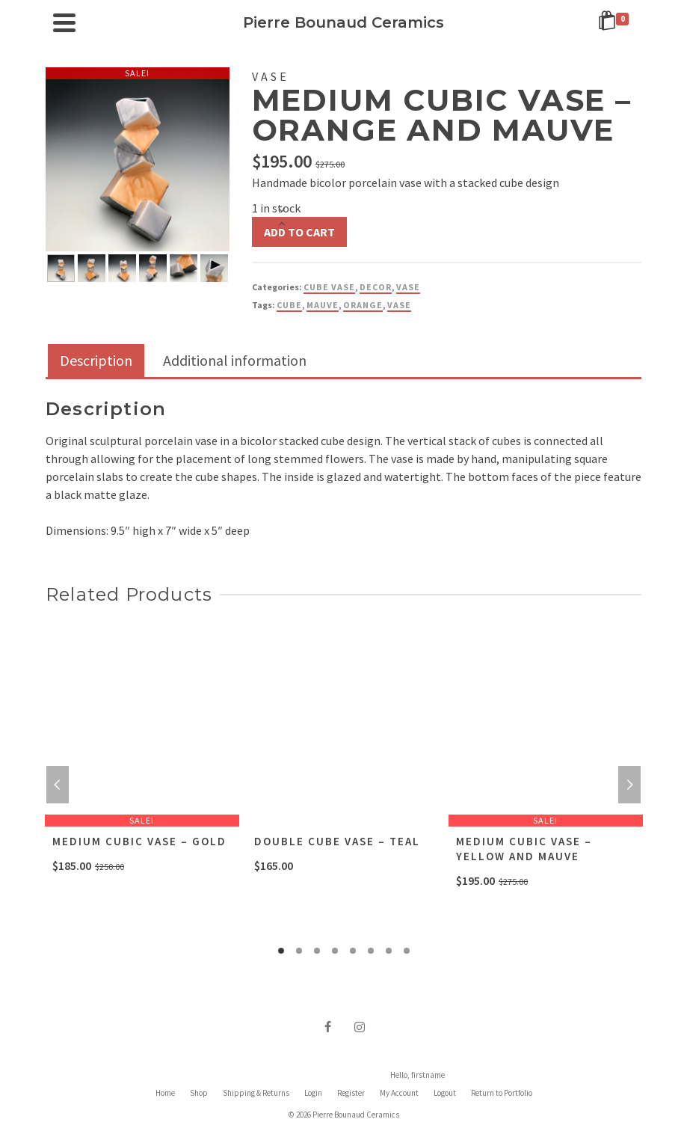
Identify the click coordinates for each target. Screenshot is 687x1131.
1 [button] (281, 950)
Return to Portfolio (501, 1093)
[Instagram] (359, 1026)
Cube (289, 304)
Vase (408, 286)
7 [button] (388, 950)
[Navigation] (64, 22)
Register (351, 1093)
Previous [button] (57, 784)
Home (165, 1093)
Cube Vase (329, 286)
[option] (61, 266)
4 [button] (334, 950)
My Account (399, 1093)
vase (399, 304)
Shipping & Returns (256, 1093)
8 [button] (406, 950)
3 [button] (316, 950)
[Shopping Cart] (616, 22)
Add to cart (299, 231)
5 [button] (352, 950)
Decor (376, 286)
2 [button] (299, 950)
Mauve (322, 304)
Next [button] (629, 784)
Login (313, 1093)
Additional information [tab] (234, 360)
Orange (363, 304)
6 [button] (370, 950)
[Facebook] (328, 1026)
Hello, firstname (417, 1075)
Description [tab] (96, 360)
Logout (445, 1093)
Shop (199, 1093)
